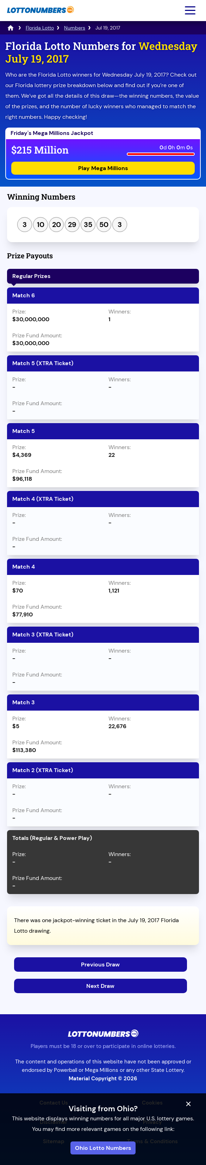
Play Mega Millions (103, 168)
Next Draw (100, 986)
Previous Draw (100, 964)
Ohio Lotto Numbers (103, 1148)
